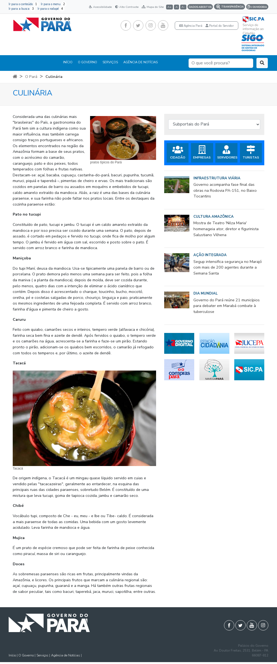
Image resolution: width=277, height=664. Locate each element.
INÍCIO (67, 62)
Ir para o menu (54, 4)
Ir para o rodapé (51, 9)
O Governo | (26, 655)
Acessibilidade (100, 7)
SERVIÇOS (110, 62)
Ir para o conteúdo (24, 4)
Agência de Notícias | (66, 655)
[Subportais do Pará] (214, 124)
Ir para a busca (22, 9)
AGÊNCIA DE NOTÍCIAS (140, 62)
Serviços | (43, 655)
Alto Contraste (126, 7)
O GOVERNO (87, 62)
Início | (13, 655)
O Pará (31, 76)
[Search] (221, 63)
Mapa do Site (153, 7)
